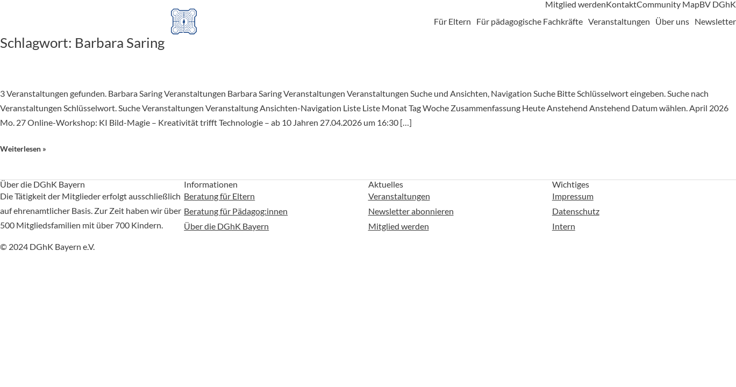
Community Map (668, 4)
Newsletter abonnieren (411, 210)
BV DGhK (717, 4)
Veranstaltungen (399, 195)
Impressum (573, 195)
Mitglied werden (575, 4)
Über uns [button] (672, 21)
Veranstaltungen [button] (619, 21)
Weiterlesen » (23, 148)
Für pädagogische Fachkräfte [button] (529, 21)
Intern (563, 224)
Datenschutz (575, 210)
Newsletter (715, 21)
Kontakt (621, 4)
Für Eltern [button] (452, 21)
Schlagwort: (82, 42)
